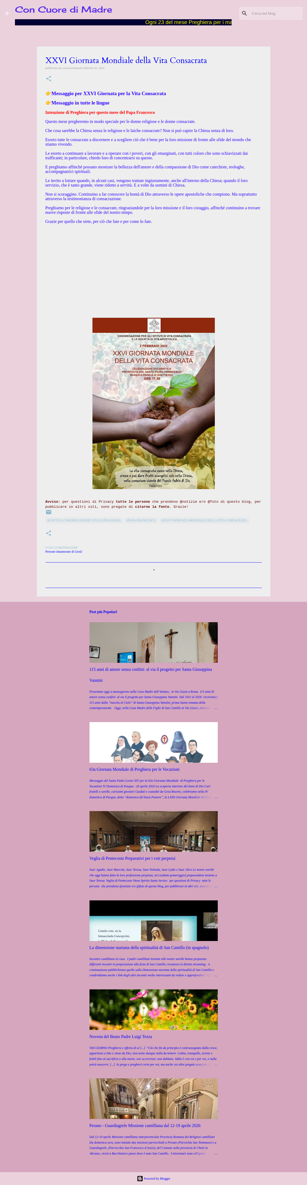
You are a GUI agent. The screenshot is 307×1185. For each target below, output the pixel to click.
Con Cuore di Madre (63, 9)
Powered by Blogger (153, 1178)
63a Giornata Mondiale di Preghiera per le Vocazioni (135, 769)
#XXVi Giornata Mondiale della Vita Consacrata (204, 520)
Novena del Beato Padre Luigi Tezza (121, 1036)
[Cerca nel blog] (275, 13)
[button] (48, 79)
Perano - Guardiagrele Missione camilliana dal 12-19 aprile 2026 (145, 1125)
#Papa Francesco (141, 520)
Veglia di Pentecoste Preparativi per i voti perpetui (133, 858)
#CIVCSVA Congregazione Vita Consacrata (84, 520)
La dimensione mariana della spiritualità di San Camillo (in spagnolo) (149, 947)
